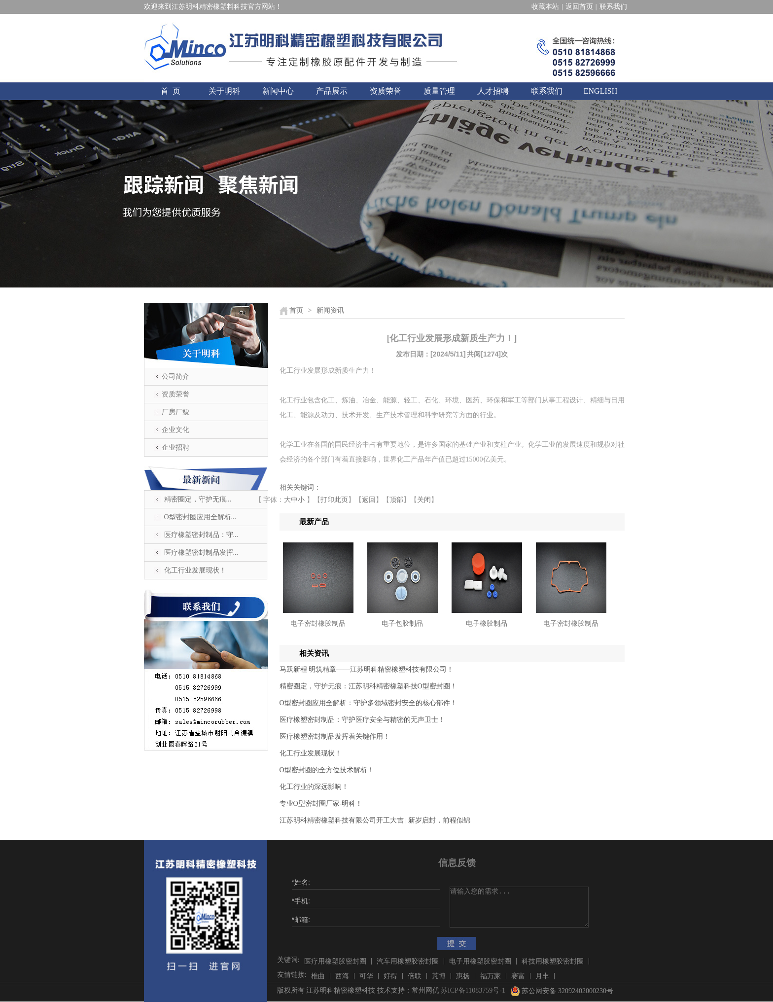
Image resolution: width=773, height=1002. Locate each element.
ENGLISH (600, 91)
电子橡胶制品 (486, 623)
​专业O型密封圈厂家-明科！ (321, 803)
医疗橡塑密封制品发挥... (201, 552)
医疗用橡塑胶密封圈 (335, 961)
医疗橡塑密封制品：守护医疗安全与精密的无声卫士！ (362, 719)
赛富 (518, 976)
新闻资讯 (330, 310)
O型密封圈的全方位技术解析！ (327, 770)
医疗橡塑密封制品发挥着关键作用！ (335, 736)
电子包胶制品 (402, 623)
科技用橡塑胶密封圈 (553, 961)
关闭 (424, 499)
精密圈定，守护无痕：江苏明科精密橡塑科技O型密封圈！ (368, 686)
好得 (390, 976)
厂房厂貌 (175, 412)
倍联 (415, 976)
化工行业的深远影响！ (314, 786)
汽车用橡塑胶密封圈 (408, 961)
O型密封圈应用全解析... (200, 517)
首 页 (170, 91)
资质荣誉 (385, 91)
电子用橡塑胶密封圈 (480, 961)
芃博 (439, 976)
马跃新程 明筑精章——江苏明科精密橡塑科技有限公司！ (367, 669)
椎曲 (318, 976)
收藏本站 (545, 6)
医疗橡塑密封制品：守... (201, 534)
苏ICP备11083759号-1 (473, 990)
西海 (342, 976)
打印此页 (334, 499)
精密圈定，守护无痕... (198, 499)
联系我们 (613, 6)
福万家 (490, 976)
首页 (296, 310)
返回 (369, 499)
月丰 (542, 976)
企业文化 (175, 429)
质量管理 (439, 91)
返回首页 (579, 6)
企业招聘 (175, 447)
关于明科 (224, 91)
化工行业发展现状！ (195, 570)
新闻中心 (278, 91)
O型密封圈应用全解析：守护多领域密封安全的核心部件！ (368, 703)
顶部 (396, 499)
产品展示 (332, 91)
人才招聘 (493, 91)
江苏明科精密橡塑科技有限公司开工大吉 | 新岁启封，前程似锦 (375, 820)
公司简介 (175, 376)
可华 (366, 976)
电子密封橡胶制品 (318, 623)
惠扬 (463, 976)
